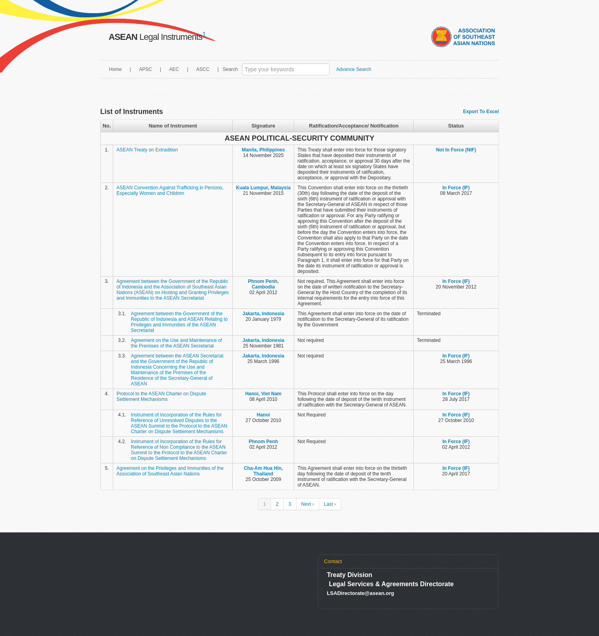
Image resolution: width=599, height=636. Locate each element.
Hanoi (263, 415)
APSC (145, 69)
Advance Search (353, 69)
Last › (330, 504)
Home (115, 69)
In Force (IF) (456, 187)
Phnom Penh (263, 441)
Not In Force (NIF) (456, 150)
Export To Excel (481, 111)
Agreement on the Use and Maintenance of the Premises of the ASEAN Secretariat (176, 343)
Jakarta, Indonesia (263, 313)
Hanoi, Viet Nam (263, 394)
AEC (174, 69)
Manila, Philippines (263, 150)
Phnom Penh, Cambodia (263, 284)
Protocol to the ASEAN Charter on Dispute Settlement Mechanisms (161, 396)
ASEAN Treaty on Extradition (147, 150)
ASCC (202, 69)
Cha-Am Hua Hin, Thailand (263, 471)
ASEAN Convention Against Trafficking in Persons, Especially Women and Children (170, 190)
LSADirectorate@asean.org (360, 593)
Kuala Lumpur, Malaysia (263, 187)
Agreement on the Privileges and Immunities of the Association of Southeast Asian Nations (170, 471)
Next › (307, 504)
